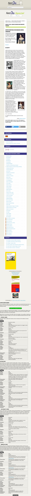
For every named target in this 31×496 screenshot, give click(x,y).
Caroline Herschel (9, 178)
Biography (7, 44)
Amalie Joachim (9, 184)
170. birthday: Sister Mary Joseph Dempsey (13, 241)
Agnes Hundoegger (9, 181)
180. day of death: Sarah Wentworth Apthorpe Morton (15, 244)
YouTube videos (3, 361)
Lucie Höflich (8, 183)
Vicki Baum (8, 159)
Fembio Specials (7, 20)
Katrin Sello (8, 204)
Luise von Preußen (9, 195)
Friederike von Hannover (10, 172)
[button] (8, 127)
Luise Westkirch (9, 234)
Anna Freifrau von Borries (10, 218)
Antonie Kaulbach (9, 225)
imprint (13, 300)
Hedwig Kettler (8, 187)
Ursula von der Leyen (9, 192)
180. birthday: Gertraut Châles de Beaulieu (13, 240)
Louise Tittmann (9, 233)
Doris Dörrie (8, 171)
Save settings (15, 495)
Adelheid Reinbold (9, 198)
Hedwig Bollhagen (9, 163)
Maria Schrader (8, 201)
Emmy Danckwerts (9, 219)
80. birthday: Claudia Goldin (11, 243)
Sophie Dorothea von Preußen (11, 207)
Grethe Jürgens (8, 186)
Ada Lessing (8, 190)
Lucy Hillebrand (8, 180)
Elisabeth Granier (9, 224)
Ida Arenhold (8, 157)
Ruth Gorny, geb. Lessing (10, 222)
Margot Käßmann (9, 189)
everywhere (18, 15)
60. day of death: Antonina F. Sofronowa (13, 247)
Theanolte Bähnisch (9, 169)
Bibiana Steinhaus (9, 231)
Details (2, 321)
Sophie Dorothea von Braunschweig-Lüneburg (14, 166)
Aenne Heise (8, 177)
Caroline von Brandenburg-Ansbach (12, 165)
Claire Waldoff (8, 213)
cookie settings (22, 300)
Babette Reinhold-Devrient (10, 228)
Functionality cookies (4, 409)
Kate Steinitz (8, 210)
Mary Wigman (8, 216)
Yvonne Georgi (8, 174)
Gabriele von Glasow (9, 175)
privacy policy (17, 300)
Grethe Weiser (8, 215)
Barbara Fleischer (23, 118)
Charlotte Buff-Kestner (10, 168)
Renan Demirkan (9, 221)
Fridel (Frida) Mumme (10, 227)
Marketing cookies (4, 444)
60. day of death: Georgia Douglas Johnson (13, 246)
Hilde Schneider (9, 230)
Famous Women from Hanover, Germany (18, 20)
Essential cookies (3, 317)
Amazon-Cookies (11, 458)
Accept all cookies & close (15, 308)
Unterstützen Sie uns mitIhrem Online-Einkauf (15, 273)
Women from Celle (9, 141)
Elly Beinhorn (8, 160)
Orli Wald (7, 212)
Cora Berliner (8, 162)
